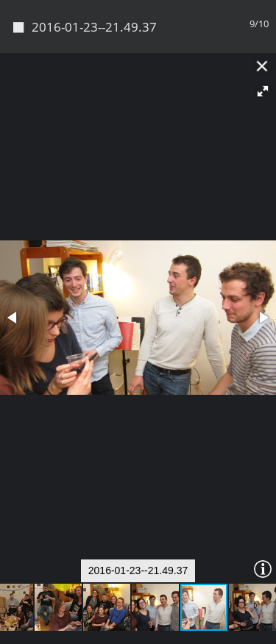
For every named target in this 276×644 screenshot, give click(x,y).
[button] (263, 91)
